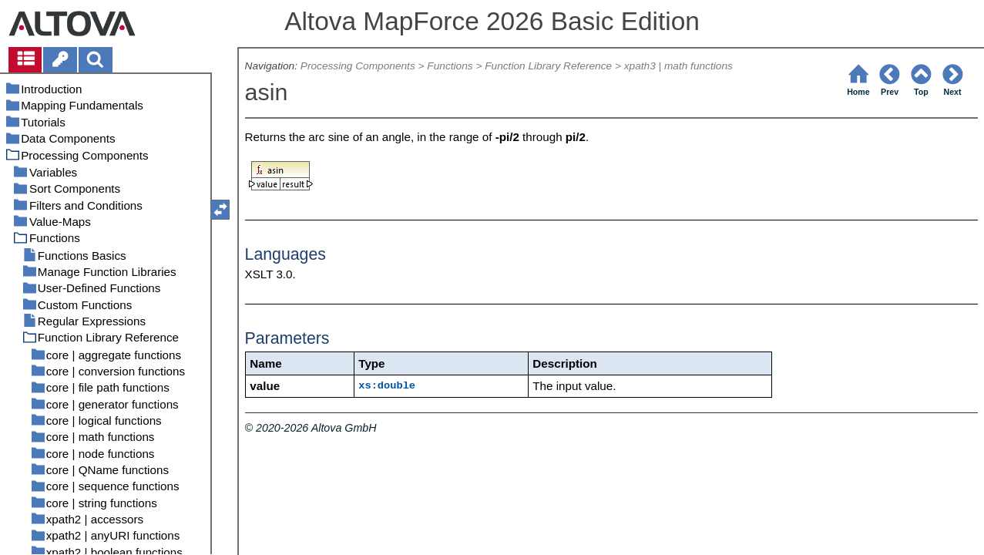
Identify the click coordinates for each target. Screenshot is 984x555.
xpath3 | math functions (678, 66)
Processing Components (358, 66)
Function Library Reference (548, 66)
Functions (449, 66)
